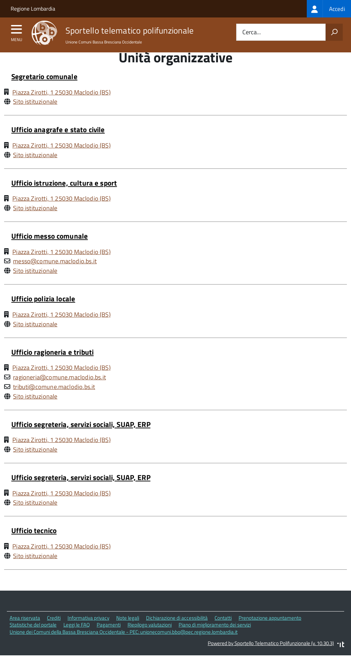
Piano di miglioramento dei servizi (215, 638)
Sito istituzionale (35, 114)
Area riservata (25, 630)
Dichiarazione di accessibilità (177, 630)
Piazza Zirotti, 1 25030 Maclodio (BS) (61, 105)
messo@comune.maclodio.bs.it (55, 274)
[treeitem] (329, 8)
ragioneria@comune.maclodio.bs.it (59, 390)
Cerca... (251, 32)
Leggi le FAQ (76, 638)
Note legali (127, 630)
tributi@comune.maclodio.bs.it (54, 399)
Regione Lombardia (33, 8)
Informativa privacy (88, 630)
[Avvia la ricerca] (334, 32)
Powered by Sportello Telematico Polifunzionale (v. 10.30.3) (271, 656)
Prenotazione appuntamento (270, 630)
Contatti (223, 630)
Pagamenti (109, 638)
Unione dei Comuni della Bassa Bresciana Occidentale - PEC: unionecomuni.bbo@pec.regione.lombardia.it (124, 645)
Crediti (54, 630)
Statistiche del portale (33, 638)
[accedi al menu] (16, 31)
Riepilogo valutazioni (150, 638)
